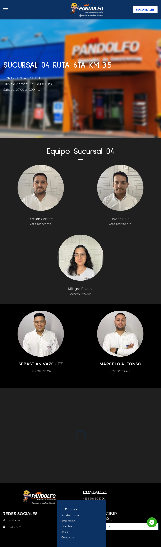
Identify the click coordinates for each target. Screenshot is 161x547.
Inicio (64, 531)
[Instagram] (11, 526)
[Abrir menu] (5, 9)
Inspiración (68, 521)
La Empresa (69, 509)
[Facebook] (11, 520)
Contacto (67, 537)
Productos (68, 515)
